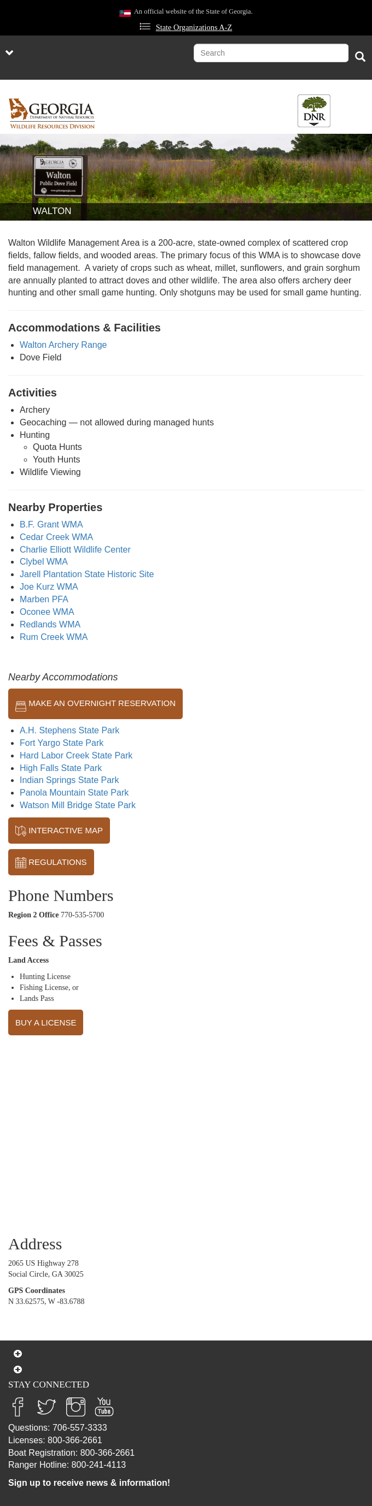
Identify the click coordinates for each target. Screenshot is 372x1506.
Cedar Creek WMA (56, 537)
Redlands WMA (50, 624)
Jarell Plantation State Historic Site (87, 574)
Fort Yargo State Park (61, 743)
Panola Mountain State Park (74, 792)
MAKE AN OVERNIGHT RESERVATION (95, 704)
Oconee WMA (47, 611)
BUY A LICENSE (45, 1022)
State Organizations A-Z (194, 27)
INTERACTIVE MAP (59, 831)
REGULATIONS (51, 862)
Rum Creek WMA (54, 637)
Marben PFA (44, 599)
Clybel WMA (44, 561)
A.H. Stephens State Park (69, 730)
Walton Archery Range (63, 344)
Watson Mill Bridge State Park (78, 805)
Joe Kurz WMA (49, 586)
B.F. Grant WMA (51, 524)
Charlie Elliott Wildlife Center (75, 549)
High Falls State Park (61, 768)
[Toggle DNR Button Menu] (314, 110)
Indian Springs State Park (69, 780)
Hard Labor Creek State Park (76, 755)
